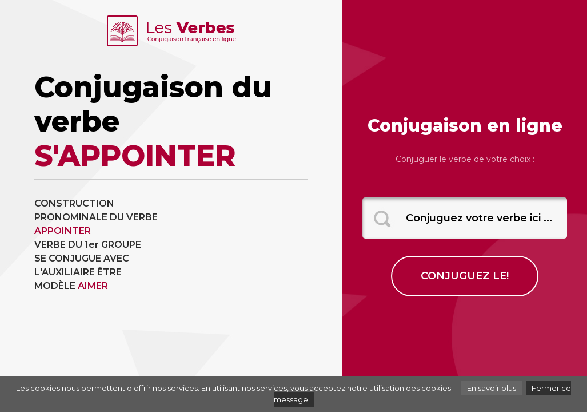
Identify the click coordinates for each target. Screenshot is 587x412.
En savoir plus (491, 388)
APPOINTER (62, 230)
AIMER (93, 285)
